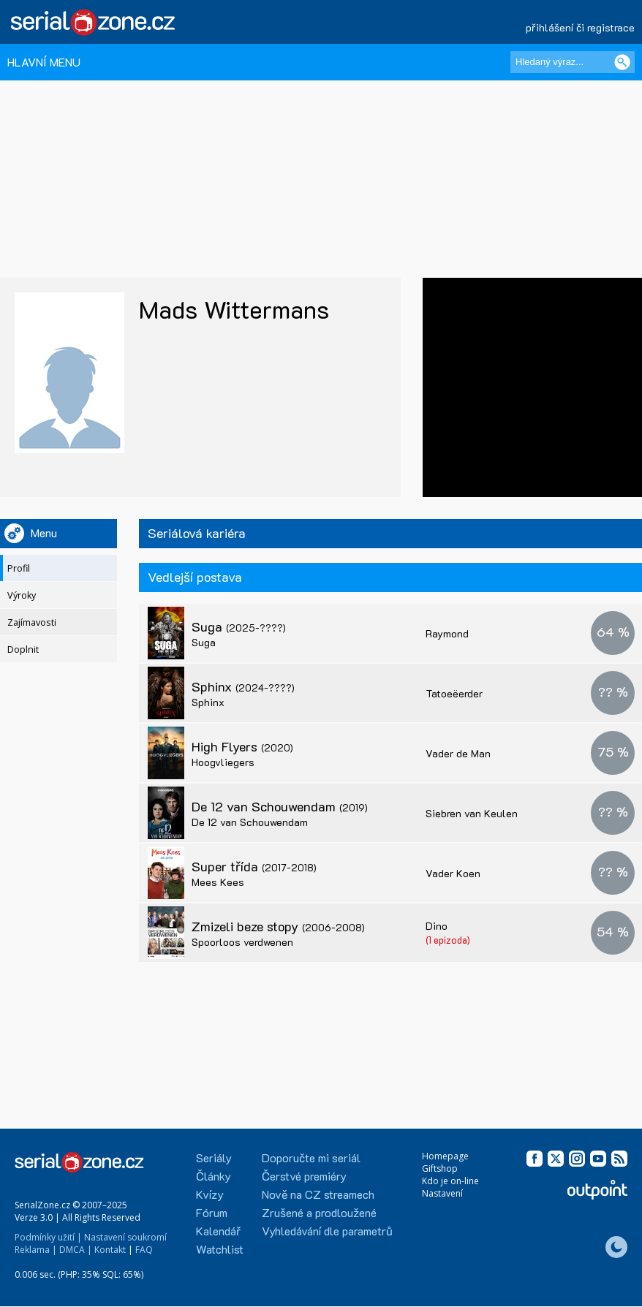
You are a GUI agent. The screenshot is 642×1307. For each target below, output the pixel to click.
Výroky (21, 595)
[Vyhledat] (622, 62)
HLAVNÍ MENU (43, 61)
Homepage (445, 1156)
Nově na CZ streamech (318, 1194)
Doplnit (23, 649)
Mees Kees (218, 882)
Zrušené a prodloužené (319, 1212)
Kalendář (218, 1230)
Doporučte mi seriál (311, 1157)
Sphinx (243, 686)
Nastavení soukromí (125, 1237)
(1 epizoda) (448, 939)
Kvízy (210, 1194)
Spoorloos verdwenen (242, 942)
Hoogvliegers (223, 762)
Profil (18, 568)
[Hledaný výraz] (572, 62)
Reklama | (36, 1249)
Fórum (211, 1212)
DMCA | (75, 1249)
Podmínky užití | (48, 1237)
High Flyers (242, 746)
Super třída (254, 866)
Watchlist (219, 1249)
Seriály (214, 1157)
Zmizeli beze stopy (278, 926)
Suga (239, 626)
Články (213, 1175)
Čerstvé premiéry (304, 1175)
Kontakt (110, 1249)
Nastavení (442, 1193)
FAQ (144, 1249)
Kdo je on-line (450, 1181)
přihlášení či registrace (580, 27)
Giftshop (440, 1168)
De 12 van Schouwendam (280, 806)
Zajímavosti (31, 622)
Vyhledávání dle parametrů (327, 1230)
